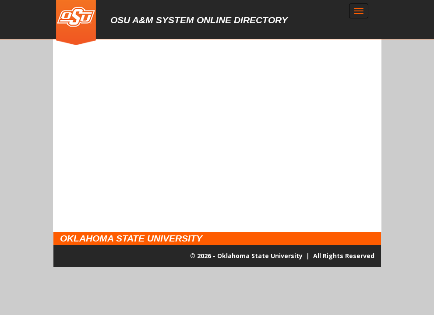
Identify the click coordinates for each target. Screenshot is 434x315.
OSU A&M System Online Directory (199, 20)
